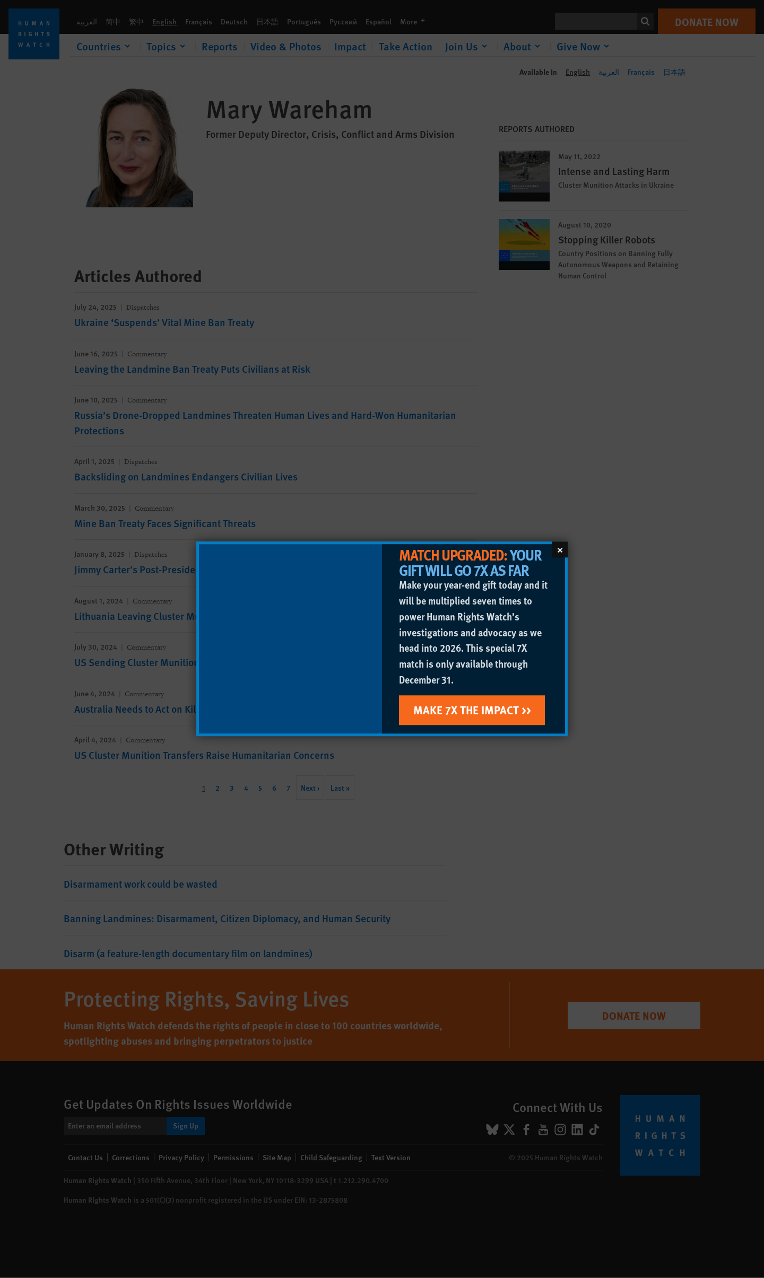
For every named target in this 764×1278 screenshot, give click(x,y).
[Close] (560, 549)
